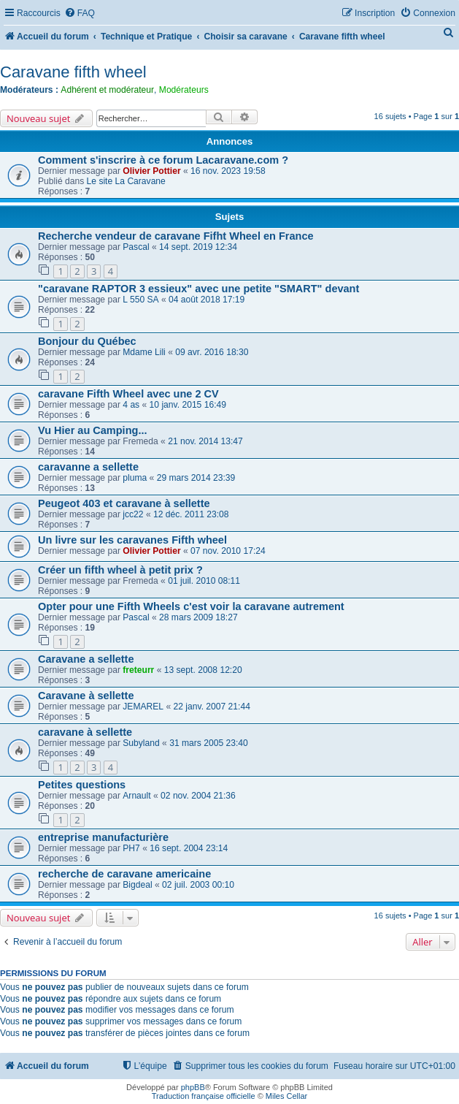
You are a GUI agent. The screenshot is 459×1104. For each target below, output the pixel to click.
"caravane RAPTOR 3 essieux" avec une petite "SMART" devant (198, 288)
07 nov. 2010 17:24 (228, 551)
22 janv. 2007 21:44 (212, 706)
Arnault (136, 796)
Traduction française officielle (203, 1096)
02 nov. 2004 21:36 (198, 796)
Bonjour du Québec (87, 341)
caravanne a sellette (88, 467)
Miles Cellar (286, 1096)
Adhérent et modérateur (107, 90)
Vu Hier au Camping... (92, 430)
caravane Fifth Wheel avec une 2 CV (128, 394)
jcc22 (133, 514)
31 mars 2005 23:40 (208, 743)
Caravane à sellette (86, 695)
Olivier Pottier (151, 171)
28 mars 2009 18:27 (198, 617)
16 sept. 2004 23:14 (189, 848)
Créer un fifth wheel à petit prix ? (120, 570)
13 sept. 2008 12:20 (203, 670)
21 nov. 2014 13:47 (205, 441)
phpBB (193, 1087)
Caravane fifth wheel (73, 72)
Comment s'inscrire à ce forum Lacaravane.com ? (163, 160)
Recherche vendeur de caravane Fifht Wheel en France (176, 236)
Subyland (141, 743)
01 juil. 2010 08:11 (204, 581)
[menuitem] (79, 13)
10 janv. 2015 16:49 (188, 405)
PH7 (131, 848)
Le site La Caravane (126, 181)
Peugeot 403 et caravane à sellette (124, 503)
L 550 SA (140, 299)
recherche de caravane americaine (124, 874)
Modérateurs (184, 90)
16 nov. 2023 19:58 (228, 171)
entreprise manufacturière (103, 837)
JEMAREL (143, 706)
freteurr (138, 670)
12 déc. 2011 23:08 (191, 514)
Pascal (136, 247)
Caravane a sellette (86, 659)
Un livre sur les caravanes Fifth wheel (132, 540)
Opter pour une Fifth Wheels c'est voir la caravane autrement (191, 606)
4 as (131, 405)
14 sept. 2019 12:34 (198, 247)
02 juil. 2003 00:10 (198, 885)
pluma (135, 478)
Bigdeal (137, 885)
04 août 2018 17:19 (206, 299)
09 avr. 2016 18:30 (211, 352)
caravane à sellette (85, 732)
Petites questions (82, 785)
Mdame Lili (144, 352)
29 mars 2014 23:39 (196, 478)
